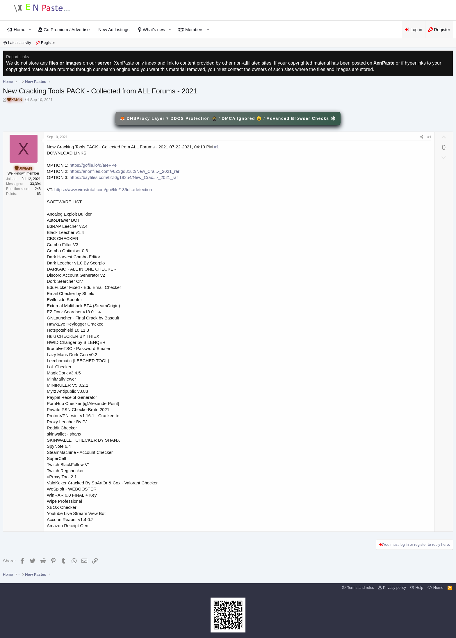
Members (194, 29)
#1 (429, 137)
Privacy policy (394, 587)
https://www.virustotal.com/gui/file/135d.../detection (103, 189)
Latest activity (19, 42)
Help (419, 587)
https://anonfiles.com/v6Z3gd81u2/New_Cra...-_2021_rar (124, 171)
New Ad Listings (113, 29)
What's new (154, 29)
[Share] (421, 137)
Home (19, 29)
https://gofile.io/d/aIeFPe (93, 165)
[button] (30, 29)
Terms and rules (360, 587)
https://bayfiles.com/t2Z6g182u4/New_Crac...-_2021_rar (124, 177)
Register (48, 42)
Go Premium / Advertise (67, 29)
